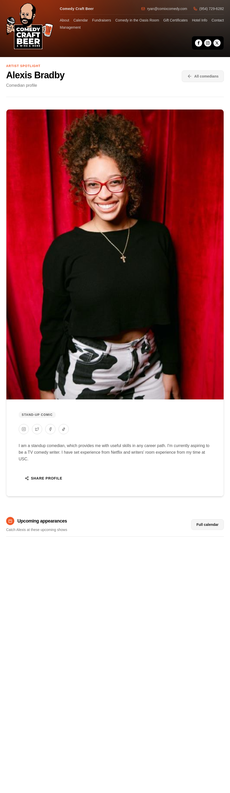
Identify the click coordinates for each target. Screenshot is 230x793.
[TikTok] (64, 429)
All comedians (202, 76)
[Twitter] (37, 429)
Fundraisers (101, 20)
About (64, 20)
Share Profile (43, 478)
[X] (217, 43)
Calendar (80, 20)
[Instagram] (207, 43)
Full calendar (207, 525)
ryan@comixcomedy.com (164, 9)
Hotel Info (199, 20)
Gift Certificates (175, 20)
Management (70, 27)
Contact (218, 20)
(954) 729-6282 (208, 9)
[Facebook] (198, 43)
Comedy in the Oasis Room (137, 20)
